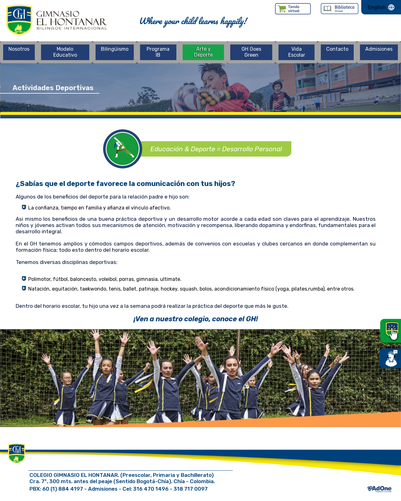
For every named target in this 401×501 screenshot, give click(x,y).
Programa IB (158, 52)
